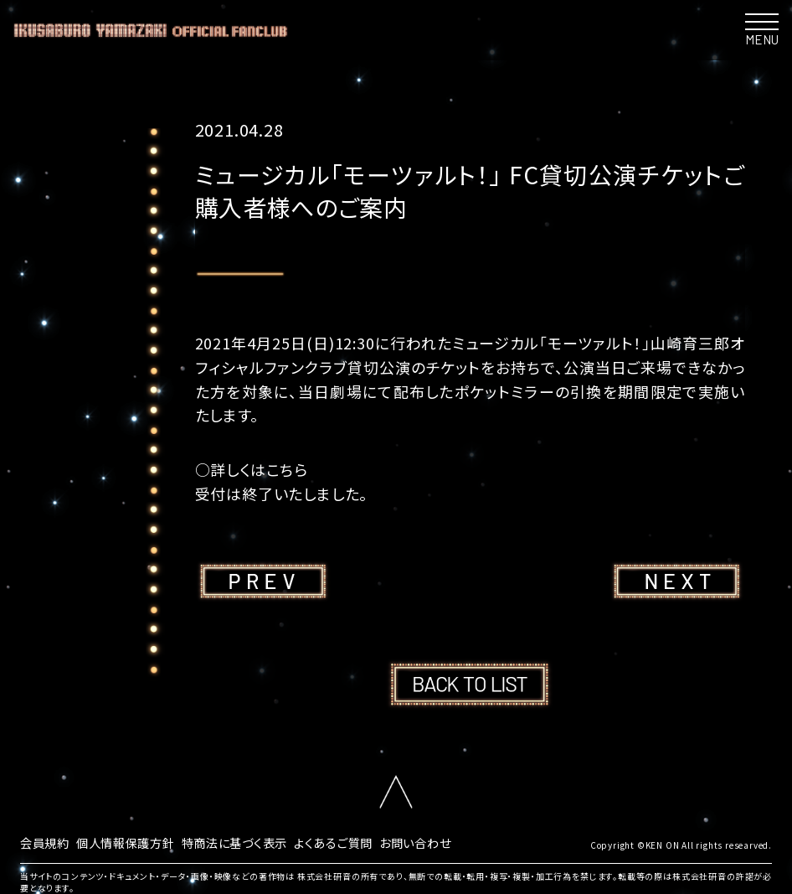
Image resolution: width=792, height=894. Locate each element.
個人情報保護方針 (139, 841)
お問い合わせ (466, 841)
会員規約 (48, 841)
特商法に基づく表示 (263, 841)
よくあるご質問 (374, 841)
